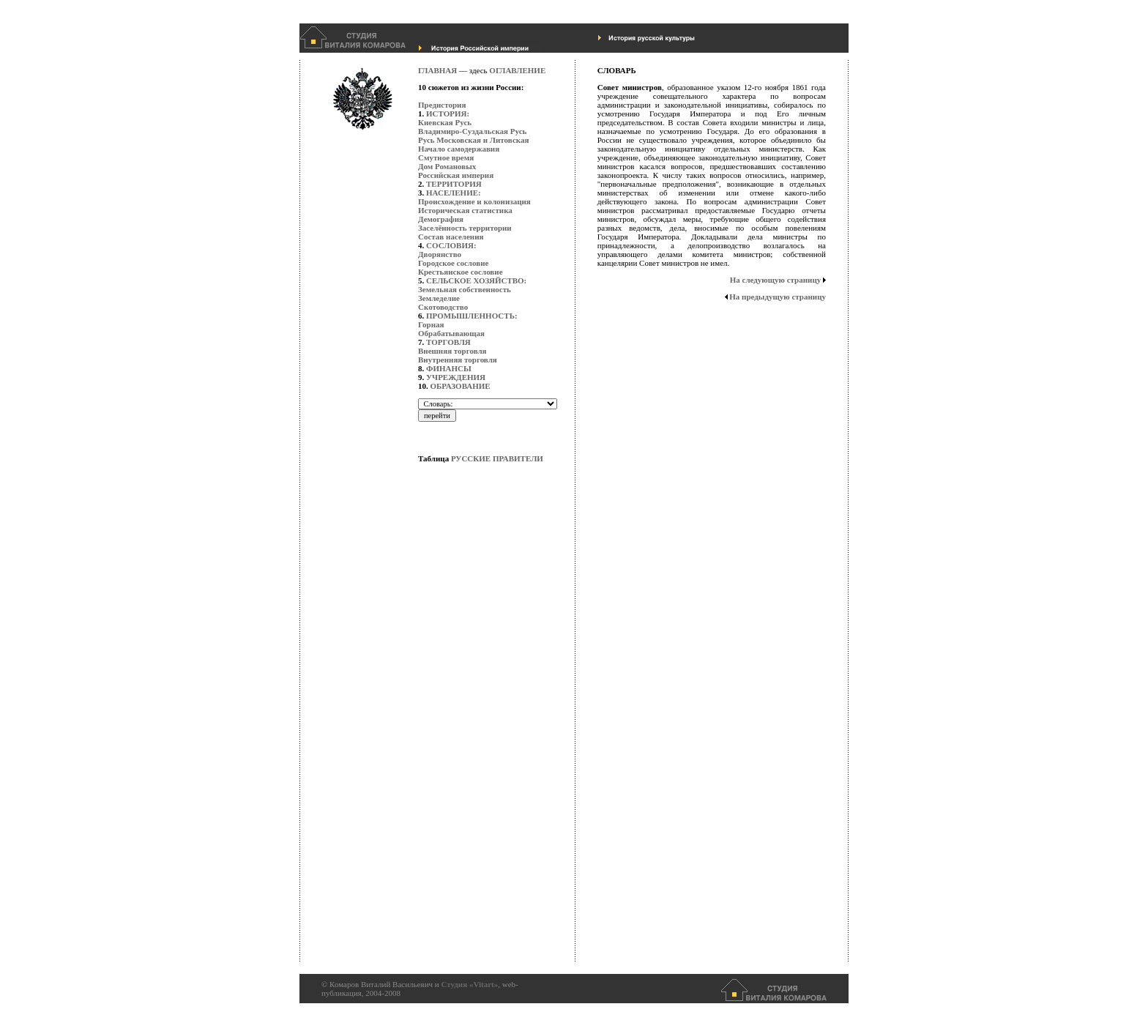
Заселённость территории (465, 227)
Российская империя (455, 175)
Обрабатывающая (451, 333)
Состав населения (450, 236)
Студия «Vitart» (469, 984)
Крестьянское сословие (460, 271)
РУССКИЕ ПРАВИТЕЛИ (497, 458)
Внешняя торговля (452, 350)
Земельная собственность (464, 289)
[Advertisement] (476, 743)
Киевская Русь (444, 122)
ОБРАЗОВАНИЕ (460, 386)
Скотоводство (443, 306)
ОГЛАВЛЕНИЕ (517, 70)
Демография (440, 219)
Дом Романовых (447, 166)
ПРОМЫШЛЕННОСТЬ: (472, 315)
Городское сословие (453, 262)
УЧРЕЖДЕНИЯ (455, 377)
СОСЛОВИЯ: (451, 245)
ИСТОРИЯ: (447, 113)
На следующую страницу (775, 279)
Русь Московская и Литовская (473, 139)
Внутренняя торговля (457, 359)
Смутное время (446, 157)
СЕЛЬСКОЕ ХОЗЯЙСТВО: (476, 280)
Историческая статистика (465, 210)
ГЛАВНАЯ (437, 70)
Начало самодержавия (458, 148)
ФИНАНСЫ (448, 368)
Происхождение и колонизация (474, 201)
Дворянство (439, 254)
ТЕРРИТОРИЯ (454, 183)
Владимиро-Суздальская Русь (472, 131)
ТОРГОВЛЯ (448, 342)
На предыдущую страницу (777, 296)
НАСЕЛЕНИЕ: (453, 192)
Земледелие (439, 298)
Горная (431, 324)
